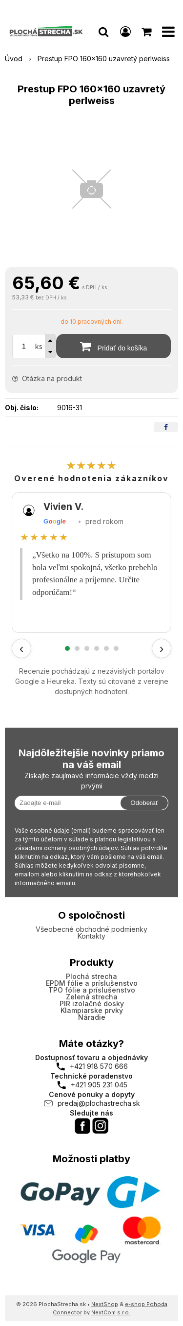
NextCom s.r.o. (110, 1312)
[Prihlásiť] (125, 31)
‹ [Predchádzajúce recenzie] (22, 648)
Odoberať (144, 802)
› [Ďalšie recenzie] (162, 648)
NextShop (104, 1304)
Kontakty (91, 936)
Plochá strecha (91, 976)
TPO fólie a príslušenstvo (91, 990)
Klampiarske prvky (92, 1010)
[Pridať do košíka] (113, 346)
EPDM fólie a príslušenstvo (92, 983)
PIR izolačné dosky (92, 1003)
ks (38, 346)
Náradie (91, 1017)
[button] (103, 31)
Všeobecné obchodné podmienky (91, 929)
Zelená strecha (92, 997)
